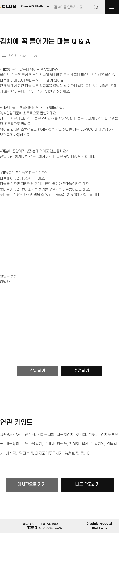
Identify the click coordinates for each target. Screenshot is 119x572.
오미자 (49, 444)
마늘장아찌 (14, 444)
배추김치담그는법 (19, 453)
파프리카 (7, 435)
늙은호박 (71, 453)
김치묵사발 (45, 435)
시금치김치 (65, 435)
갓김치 (81, 435)
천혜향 (74, 444)
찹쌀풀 (62, 444)
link (4, 56)
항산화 (30, 435)
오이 (19, 435)
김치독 (99, 444)
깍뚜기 (93, 435)
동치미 (85, 453)
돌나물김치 (33, 444)
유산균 (87, 444)
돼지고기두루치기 (48, 453)
